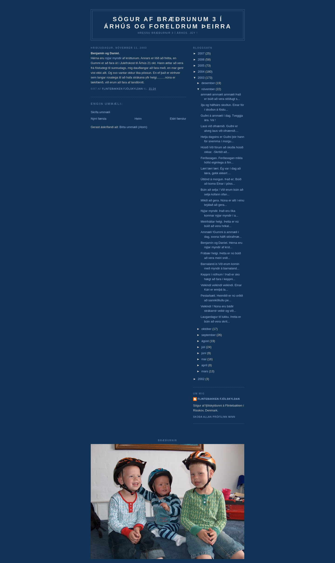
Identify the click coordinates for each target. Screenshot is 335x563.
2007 (201, 53)
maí (204, 359)
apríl (204, 365)
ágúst (205, 341)
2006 (201, 59)
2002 (201, 379)
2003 (201, 77)
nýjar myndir (113, 58)
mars (205, 371)
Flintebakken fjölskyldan (219, 399)
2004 (201, 71)
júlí (203, 347)
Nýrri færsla (98, 118)
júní (204, 353)
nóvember (208, 89)
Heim (137, 118)
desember (208, 83)
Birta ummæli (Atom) (133, 127)
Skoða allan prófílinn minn (214, 417)
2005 (201, 65)
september (209, 335)
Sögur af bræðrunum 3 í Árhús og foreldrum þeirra (168, 23)
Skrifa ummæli (100, 112)
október (206, 329)
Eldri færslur (178, 118)
